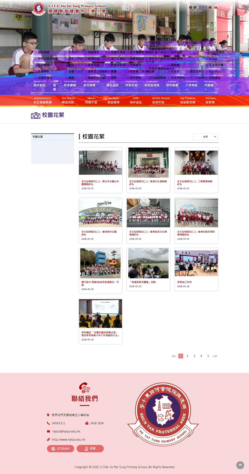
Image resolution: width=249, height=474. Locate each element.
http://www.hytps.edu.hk (66, 439)
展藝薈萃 (113, 100)
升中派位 (136, 100)
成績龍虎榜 (187, 100)
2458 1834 (97, 423)
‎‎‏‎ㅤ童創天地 (161, 100)
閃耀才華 (91, 100)
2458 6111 (58, 423)
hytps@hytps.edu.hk (63, 431)
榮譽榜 (211, 100)
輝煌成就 (68, 100)
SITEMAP (60, 449)
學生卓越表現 (42, 100)
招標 (90, 449)
